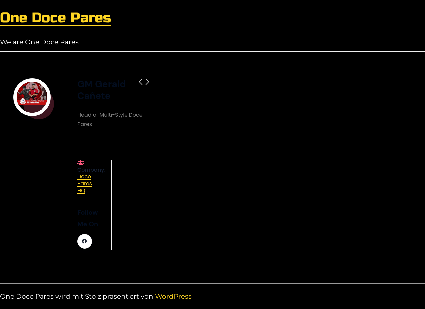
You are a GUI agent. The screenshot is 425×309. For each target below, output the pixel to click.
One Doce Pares (55, 17)
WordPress (173, 296)
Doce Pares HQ (84, 183)
